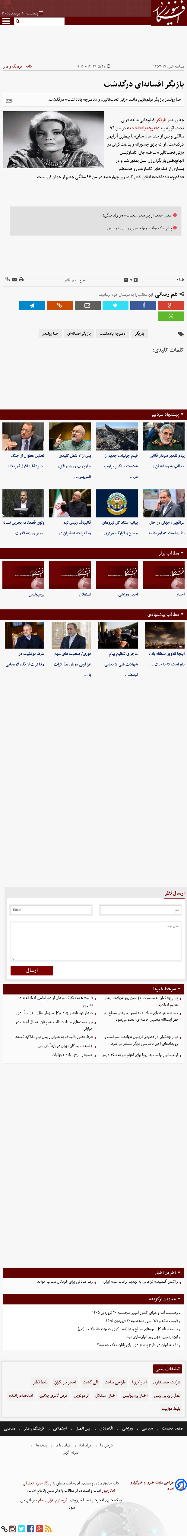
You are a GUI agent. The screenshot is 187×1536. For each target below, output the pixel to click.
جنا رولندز (50, 333)
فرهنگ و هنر (12, 66)
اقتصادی (106, 1428)
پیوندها (41, 1445)
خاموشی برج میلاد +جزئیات (72, 1054)
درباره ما (106, 1445)
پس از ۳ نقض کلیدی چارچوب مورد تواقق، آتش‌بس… (74, 466)
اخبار (180, 594)
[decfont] (126, 280)
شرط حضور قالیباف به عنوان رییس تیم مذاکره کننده (54, 1036)
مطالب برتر (168, 553)
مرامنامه (85, 1445)
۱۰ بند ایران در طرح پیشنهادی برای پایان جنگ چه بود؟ (137, 1345)
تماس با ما (63, 1445)
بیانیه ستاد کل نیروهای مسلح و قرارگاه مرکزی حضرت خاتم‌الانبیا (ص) (128, 1329)
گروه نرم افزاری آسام (52, 1500)
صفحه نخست (172, 1428)
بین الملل (83, 1428)
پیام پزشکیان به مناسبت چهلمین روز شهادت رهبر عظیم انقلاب (141, 1001)
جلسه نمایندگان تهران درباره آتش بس (65, 1045)
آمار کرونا (139, 1382)
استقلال (85, 594)
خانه (29, 66)
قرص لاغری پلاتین (53, 1395)
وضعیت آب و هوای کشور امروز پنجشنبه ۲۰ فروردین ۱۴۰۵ (135, 1312)
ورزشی (127, 1428)
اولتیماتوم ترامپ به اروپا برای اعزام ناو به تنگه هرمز (140, 1054)
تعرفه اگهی (71, 1452)
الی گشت (90, 1382)
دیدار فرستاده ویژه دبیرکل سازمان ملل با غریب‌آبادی (54, 1013)
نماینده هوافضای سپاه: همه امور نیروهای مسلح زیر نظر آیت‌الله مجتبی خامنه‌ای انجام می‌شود (140, 1016)
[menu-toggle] (6, 21)
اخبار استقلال (105, 1395)
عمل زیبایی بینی (167, 1395)
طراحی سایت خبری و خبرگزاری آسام (152, 1486)
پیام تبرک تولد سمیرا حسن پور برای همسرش (139, 228)
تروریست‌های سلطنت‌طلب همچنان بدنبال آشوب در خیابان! (54, 1025)
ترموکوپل (81, 1395)
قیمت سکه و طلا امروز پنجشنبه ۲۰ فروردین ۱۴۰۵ (142, 1320)
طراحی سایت (115, 1382)
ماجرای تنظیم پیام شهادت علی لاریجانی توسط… (121, 664)
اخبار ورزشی (128, 594)
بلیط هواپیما (171, 1409)
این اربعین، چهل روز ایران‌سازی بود (152, 1336)
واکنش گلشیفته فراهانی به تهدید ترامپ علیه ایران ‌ (140, 1281)
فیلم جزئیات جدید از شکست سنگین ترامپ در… (121, 466)
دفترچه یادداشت (145, 128)
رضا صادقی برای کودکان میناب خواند (65, 1281)
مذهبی (10, 1428)
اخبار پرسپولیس (135, 1395)
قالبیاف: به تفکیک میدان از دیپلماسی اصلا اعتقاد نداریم (56, 1001)
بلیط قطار (40, 1382)
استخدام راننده (21, 1395)
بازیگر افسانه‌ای (79, 333)
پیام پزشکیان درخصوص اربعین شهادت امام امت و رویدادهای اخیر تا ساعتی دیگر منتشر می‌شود (141, 1040)
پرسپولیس (36, 594)
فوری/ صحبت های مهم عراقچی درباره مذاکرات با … (72, 664)
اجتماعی (60, 1428)
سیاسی (147, 1428)
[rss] (48, 1529)
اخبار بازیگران (65, 1382)
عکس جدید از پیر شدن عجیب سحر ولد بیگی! (137, 215)
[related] (8, 101)
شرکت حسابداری (166, 1382)
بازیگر (161, 120)
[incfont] (136, 280)
